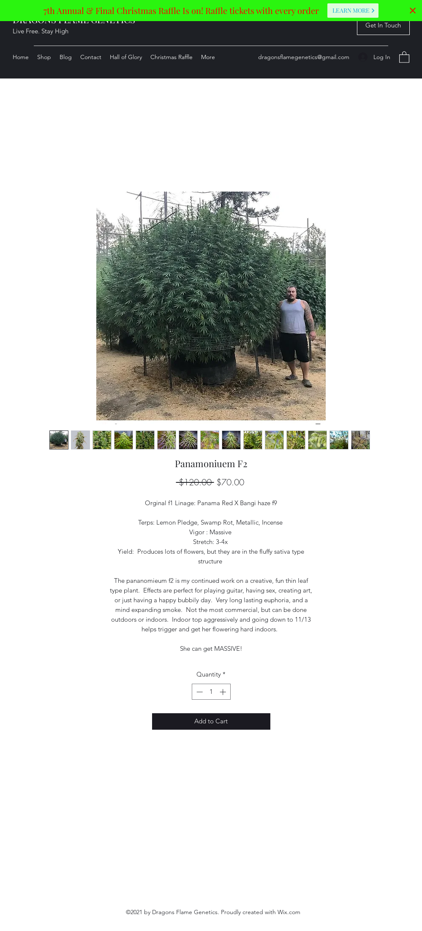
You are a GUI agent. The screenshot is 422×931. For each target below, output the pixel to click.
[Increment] (223, 692)
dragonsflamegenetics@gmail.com (303, 57)
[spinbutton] (211, 692)
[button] (383, 25)
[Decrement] (198, 692)
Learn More (353, 10)
